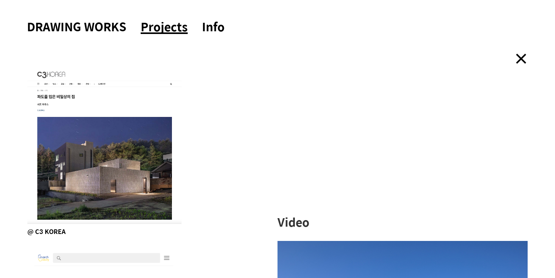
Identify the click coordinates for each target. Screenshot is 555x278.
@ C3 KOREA (46, 231)
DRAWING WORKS (76, 26)
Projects (164, 27)
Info (213, 26)
